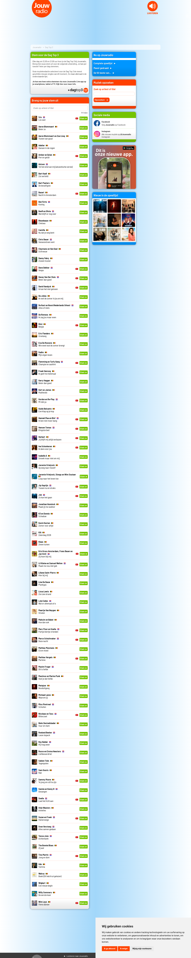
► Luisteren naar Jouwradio (76, 956)
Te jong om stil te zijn (47, 780)
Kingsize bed (46, 428)
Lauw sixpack (46, 733)
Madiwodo (46, 391)
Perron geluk (46, 156)
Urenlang (45, 334)
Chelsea (45, 222)
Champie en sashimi (50, 363)
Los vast (41, 118)
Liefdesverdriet (51, 752)
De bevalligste (45, 184)
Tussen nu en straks (46, 486)
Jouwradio (37, 47)
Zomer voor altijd (45, 524)
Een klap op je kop (46, 410)
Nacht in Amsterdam (47, 193)
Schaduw (45, 514)
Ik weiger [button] (124, 949)
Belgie (42, 325)
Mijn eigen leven (45, 353)
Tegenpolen (45, 762)
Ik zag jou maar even (47, 316)
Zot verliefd (44, 174)
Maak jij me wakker (48, 505)
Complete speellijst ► (105, 63)
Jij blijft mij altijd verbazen (49, 438)
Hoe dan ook (47, 621)
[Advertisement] (149, 91)
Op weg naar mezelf (48, 466)
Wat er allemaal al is (47, 602)
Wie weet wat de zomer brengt (51, 344)
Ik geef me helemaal (47, 372)
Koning (44, 203)
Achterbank (45, 837)
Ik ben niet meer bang (48, 419)
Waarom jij (46, 696)
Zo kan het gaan (45, 496)
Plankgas (45, 583)
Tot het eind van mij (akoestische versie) (55, 165)
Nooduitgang (43, 686)
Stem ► (83, 118)
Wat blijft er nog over (47, 212)
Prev (3, 16)
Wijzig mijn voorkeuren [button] (141, 949)
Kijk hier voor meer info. (66, 84)
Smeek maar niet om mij (49, 457)
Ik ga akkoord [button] (109, 949)
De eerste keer (46, 893)
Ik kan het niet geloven (48, 287)
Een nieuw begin (45, 884)
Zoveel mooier (45, 259)
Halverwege (46, 818)
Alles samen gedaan (47, 827)
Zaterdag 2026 (44, 533)
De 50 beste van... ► (104, 72)
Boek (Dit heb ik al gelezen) (49, 874)
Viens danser (44, 903)
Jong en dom (45, 856)
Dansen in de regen (46, 146)
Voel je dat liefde (50, 677)
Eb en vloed (48, 649)
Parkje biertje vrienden (48, 630)
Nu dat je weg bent (46, 231)
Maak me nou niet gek (52, 564)
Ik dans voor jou (46, 447)
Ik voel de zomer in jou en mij (50, 297)
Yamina (41, 865)
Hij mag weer (44, 743)
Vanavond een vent (46, 240)
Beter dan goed (48, 278)
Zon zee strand (45, 592)
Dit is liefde (46, 668)
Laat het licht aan (45, 799)
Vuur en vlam (48, 724)
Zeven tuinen (43, 543)
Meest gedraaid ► (103, 68)
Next (187, 16)
